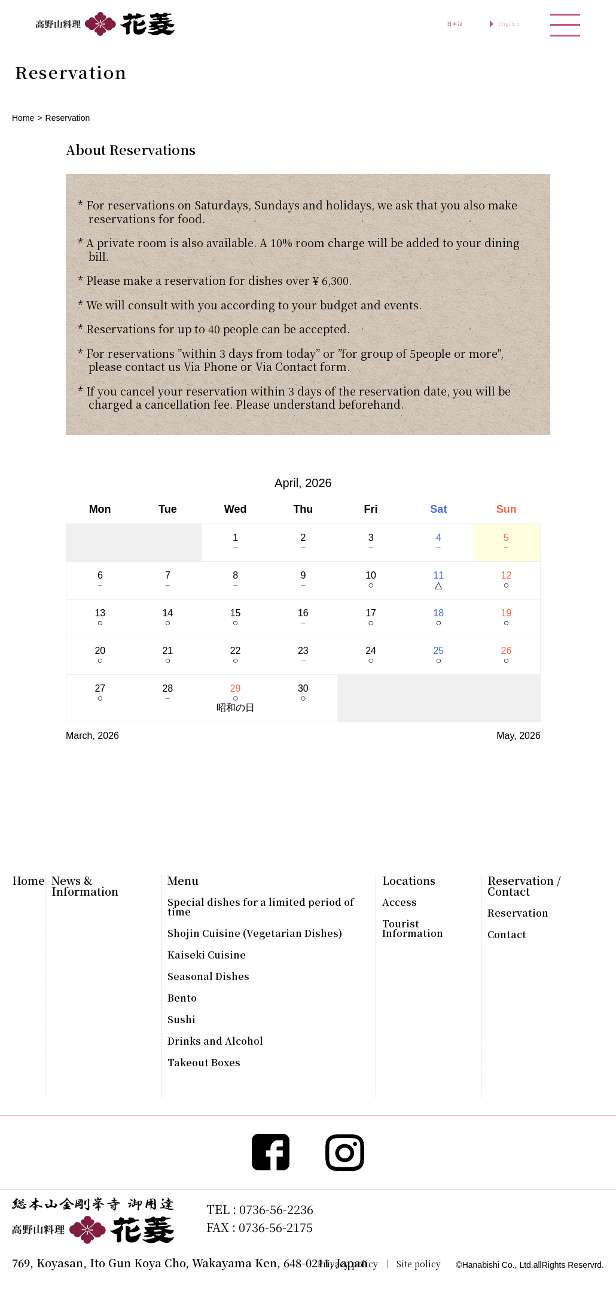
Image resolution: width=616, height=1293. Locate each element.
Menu (183, 880)
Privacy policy (348, 1264)
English (494, 24)
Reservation (517, 913)
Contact (506, 934)
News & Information (84, 885)
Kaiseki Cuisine (206, 955)
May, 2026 (518, 736)
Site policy (419, 1264)
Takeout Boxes (203, 1062)
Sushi (181, 1019)
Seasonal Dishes (208, 976)
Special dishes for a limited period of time (260, 907)
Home (23, 118)
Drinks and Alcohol (215, 1041)
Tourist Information (412, 928)
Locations (408, 880)
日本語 (414, 24)
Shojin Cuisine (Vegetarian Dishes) (254, 933)
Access (399, 902)
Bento (182, 998)
